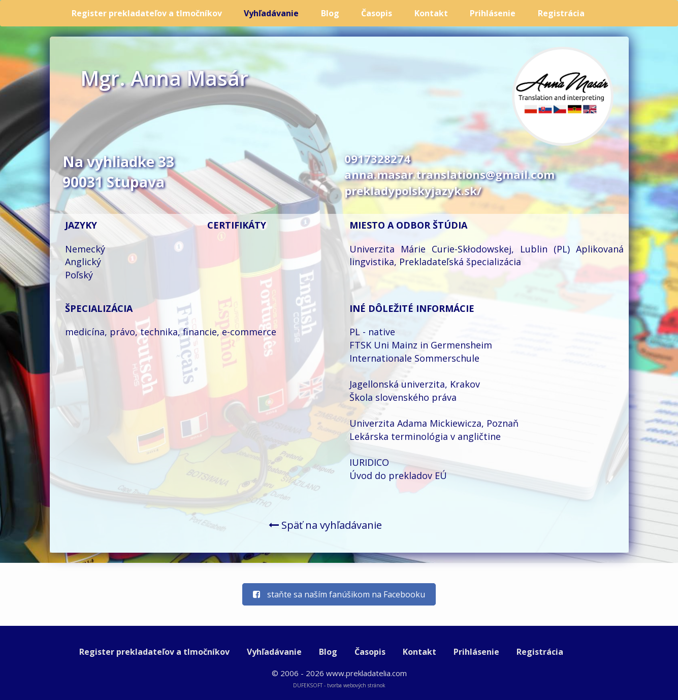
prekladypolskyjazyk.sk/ (412, 190)
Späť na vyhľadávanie (325, 525)
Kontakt (431, 13)
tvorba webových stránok (356, 685)
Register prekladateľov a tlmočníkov (147, 13)
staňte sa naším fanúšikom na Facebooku (339, 594)
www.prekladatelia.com (366, 673)
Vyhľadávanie (271, 13)
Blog (330, 13)
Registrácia (561, 13)
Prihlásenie (492, 13)
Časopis (376, 13)
